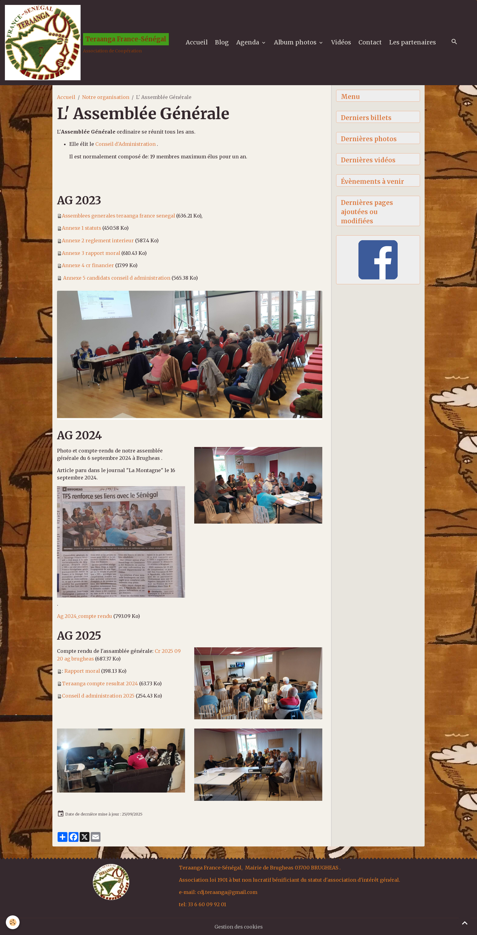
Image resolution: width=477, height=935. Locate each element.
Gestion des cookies (238, 926)
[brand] (87, 43)
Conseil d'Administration (127, 145)
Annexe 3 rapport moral (91, 253)
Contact (370, 43)
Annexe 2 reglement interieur (98, 241)
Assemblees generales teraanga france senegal (120, 217)
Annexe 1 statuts (82, 229)
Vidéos (342, 43)
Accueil (197, 43)
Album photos (296, 43)
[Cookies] (13, 922)
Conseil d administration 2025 (99, 695)
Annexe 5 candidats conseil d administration (118, 278)
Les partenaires (413, 43)
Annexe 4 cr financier (88, 266)
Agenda (249, 43)
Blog (222, 43)
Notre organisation (105, 98)
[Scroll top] (464, 922)
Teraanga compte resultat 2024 (100, 682)
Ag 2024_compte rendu (85, 616)
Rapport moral (82, 670)
